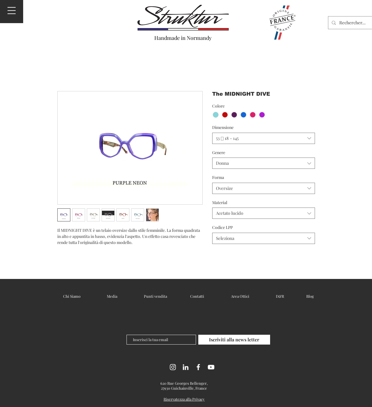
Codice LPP (222, 227)
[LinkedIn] (186, 367)
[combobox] (263, 138)
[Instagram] (173, 367)
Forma (218, 177)
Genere (218, 152)
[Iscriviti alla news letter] (234, 340)
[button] (12, 10)
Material (219, 202)
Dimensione (223, 127)
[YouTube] (211, 367)
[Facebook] (198, 367)
